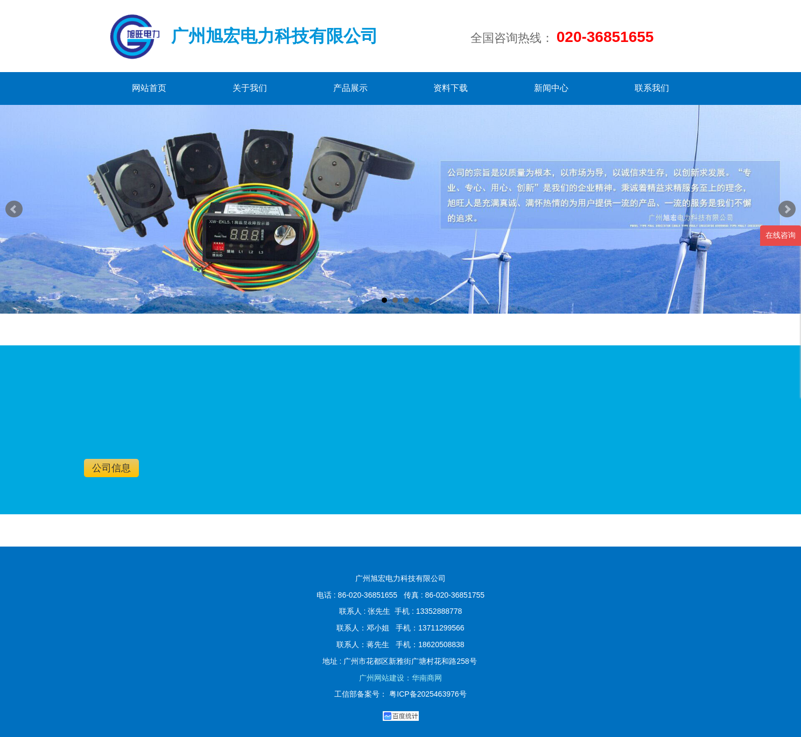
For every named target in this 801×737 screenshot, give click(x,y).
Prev (14, 209)
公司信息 (111, 468)
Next (787, 209)
